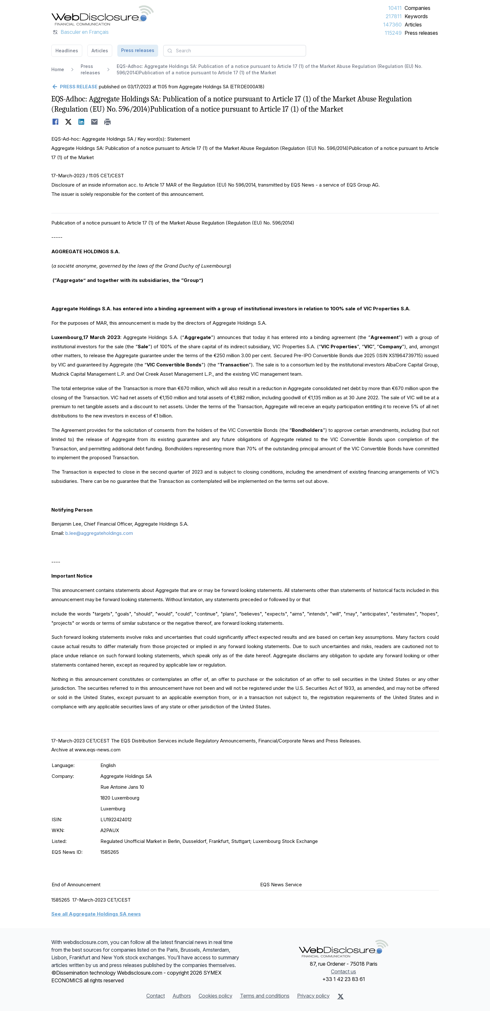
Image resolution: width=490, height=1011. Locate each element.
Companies (417, 8)
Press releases (421, 33)
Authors (181, 996)
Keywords (416, 16)
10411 (395, 8)
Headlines (66, 50)
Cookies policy (215, 996)
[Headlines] (102, 15)
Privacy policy (313, 996)
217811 (394, 16)
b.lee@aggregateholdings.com (99, 533)
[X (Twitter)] (340, 996)
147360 (392, 24)
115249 (393, 33)
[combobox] (234, 50)
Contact (155, 996)
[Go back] (74, 86)
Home (57, 69)
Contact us (343, 971)
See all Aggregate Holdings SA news (96, 914)
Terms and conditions (264, 996)
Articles (413, 24)
